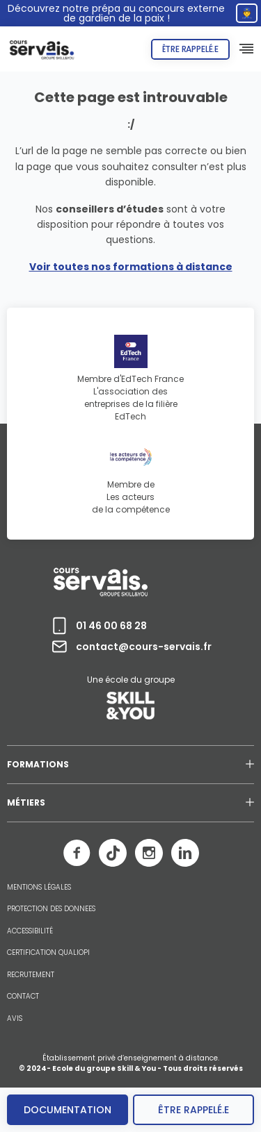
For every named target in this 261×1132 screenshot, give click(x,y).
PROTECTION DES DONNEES (51, 909)
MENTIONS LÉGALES (39, 887)
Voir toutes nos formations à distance (130, 267)
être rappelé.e (193, 1110)
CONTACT (23, 996)
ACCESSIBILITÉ (30, 931)
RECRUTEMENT (30, 975)
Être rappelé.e (190, 49)
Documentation (67, 1110)
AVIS (14, 1019)
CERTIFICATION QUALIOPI (48, 953)
